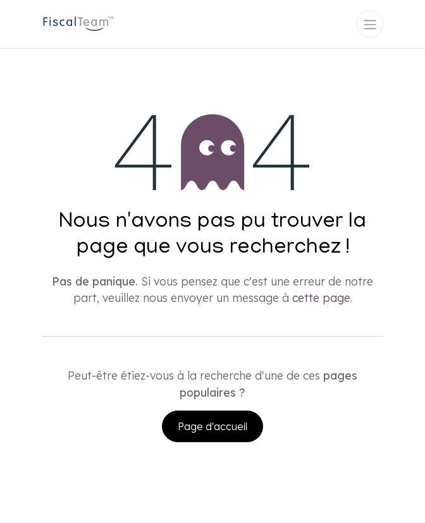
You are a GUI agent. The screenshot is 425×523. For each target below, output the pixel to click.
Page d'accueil (212, 426)
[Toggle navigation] (370, 24)
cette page (321, 297)
